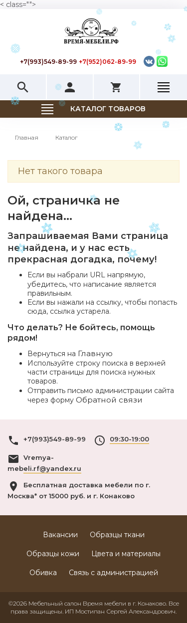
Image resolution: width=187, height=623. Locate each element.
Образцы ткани (117, 534)
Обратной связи (109, 400)
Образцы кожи (52, 553)
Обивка (43, 572)
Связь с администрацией (113, 572)
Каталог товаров (108, 108)
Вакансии (60, 534)
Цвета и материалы (126, 553)
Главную (95, 353)
